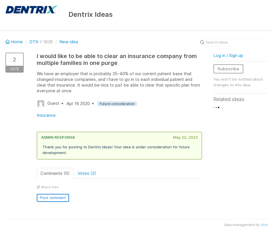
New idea (68, 41)
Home (14, 41)
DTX (33, 41)
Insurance (46, 115)
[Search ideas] (233, 42)
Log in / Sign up (228, 55)
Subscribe (228, 68)
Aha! (264, 225)
